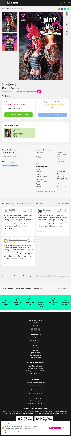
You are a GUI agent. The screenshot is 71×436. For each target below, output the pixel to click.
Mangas (35, 345)
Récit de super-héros (62, 156)
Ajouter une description (9, 157)
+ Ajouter (12, 162)
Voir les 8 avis (20, 91)
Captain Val (47, 210)
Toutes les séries (35, 355)
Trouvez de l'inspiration (35, 338)
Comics (59, 152)
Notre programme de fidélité (35, 371)
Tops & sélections (35, 353)
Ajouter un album (35, 373)
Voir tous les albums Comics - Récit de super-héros (52, 276)
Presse (35, 323)
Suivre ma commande (35, 398)
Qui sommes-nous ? (35, 320)
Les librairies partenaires (35, 385)
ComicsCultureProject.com (18, 240)
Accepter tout (54, 428)
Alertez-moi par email (19, 114)
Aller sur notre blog (63, 288)
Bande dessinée (35, 340)
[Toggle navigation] (2, 2)
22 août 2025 (29, 210)
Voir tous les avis (63, 203)
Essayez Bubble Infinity (35, 368)
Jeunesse (35, 348)
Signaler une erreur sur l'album (45, 191)
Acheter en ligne (35, 401)
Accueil (4, 9)
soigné (19, 108)
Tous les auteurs (35, 357)
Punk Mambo (12, 9)
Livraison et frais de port (35, 396)
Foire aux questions (35, 393)
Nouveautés (35, 350)
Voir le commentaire (16, 258)
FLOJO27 (12, 210)
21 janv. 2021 (63, 210)
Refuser (65, 428)
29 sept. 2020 (32, 240)
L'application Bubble (35, 366)
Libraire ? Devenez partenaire (35, 382)
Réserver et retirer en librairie (35, 403)
